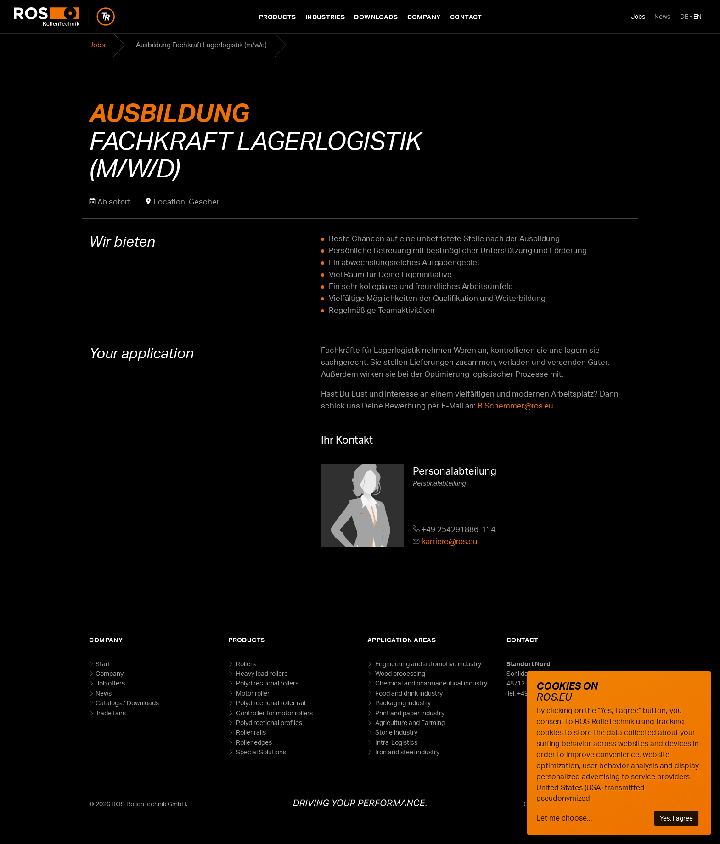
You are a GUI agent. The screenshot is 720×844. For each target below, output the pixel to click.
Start (103, 664)
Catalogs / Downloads (127, 703)
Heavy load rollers (261, 673)
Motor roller (252, 693)
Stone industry (395, 732)
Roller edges (253, 742)
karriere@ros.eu (450, 541)
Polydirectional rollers (266, 683)
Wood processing (399, 673)
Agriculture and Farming (409, 722)
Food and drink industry (408, 693)
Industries (325, 17)
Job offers (110, 683)
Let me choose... (564, 817)
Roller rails (250, 732)
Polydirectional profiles (268, 722)
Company (424, 17)
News (662, 16)
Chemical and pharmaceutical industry (430, 683)
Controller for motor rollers (274, 713)
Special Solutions (260, 752)
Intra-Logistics (395, 742)
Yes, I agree (676, 818)
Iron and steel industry (406, 752)
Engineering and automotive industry (427, 664)
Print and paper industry (409, 713)
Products (277, 17)
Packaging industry (402, 703)
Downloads (376, 17)
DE (684, 16)
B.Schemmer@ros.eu (515, 405)
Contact (466, 17)
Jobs (638, 16)
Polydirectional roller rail (270, 703)
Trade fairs (111, 713)
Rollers (245, 664)
